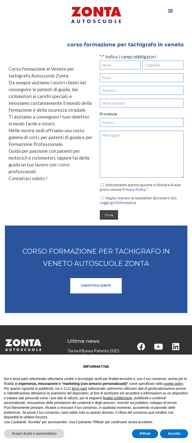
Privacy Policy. (134, 189)
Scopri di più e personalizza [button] (34, 433)
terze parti (79, 388)
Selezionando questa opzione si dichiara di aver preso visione (140, 186)
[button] (170, 10)
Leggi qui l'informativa (118, 202)
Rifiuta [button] (145, 433)
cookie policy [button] (173, 384)
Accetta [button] (174, 433)
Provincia (108, 113)
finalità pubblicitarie (117, 398)
